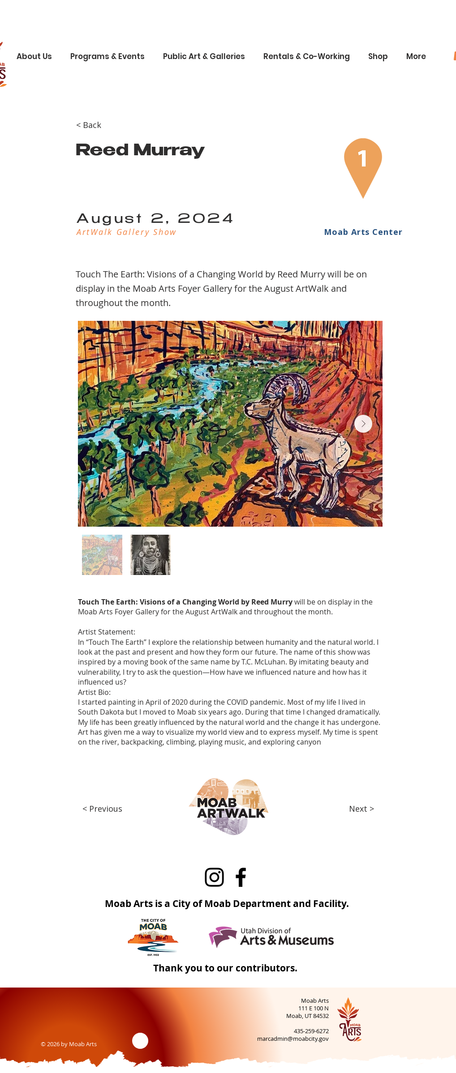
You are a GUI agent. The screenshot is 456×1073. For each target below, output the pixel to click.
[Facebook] (241, 877)
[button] (38, 52)
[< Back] (105, 125)
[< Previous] (107, 809)
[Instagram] (214, 877)
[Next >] (356, 809)
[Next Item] (363, 424)
